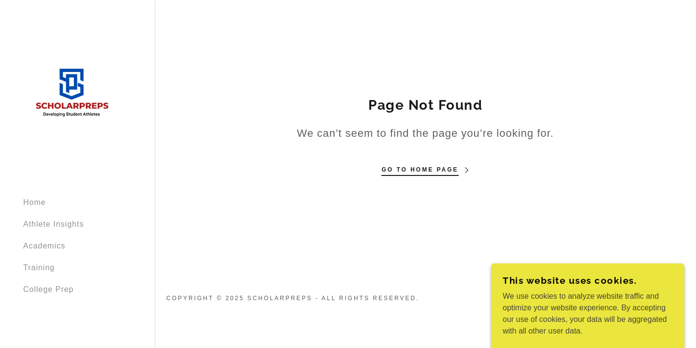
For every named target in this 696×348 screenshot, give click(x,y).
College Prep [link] (48, 289)
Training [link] (39, 267)
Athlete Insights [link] (53, 224)
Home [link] (34, 202)
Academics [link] (44, 246)
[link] (71, 94)
